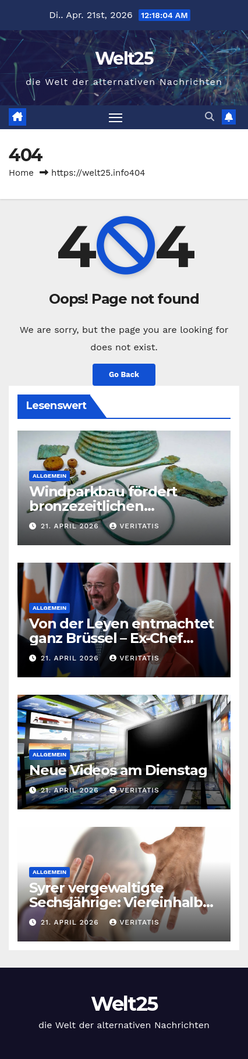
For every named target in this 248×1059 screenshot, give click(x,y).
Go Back (124, 374)
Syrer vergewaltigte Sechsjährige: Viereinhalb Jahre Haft (116, 902)
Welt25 (124, 58)
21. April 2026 (71, 526)
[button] (209, 116)
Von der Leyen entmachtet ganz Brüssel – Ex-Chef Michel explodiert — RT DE (121, 638)
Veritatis (134, 526)
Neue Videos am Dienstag (118, 770)
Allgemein (49, 475)
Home (21, 173)
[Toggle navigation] (116, 117)
